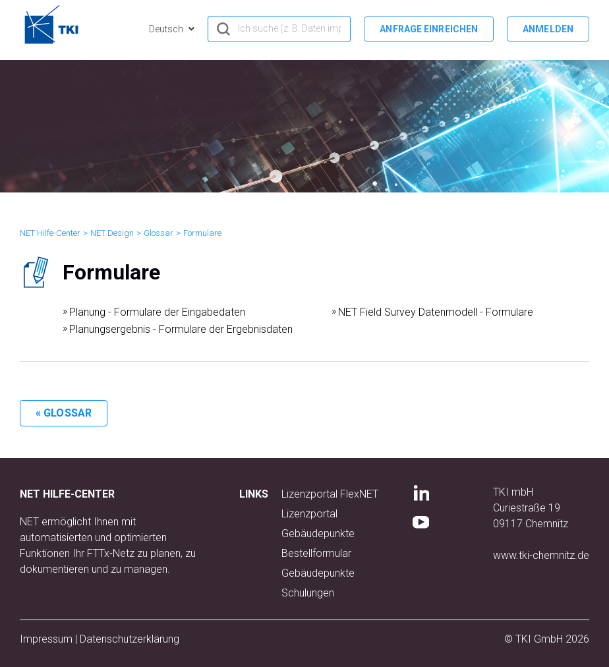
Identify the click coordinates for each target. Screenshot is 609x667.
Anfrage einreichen (429, 29)
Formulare (202, 233)
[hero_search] (279, 29)
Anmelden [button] (548, 29)
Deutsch (167, 29)
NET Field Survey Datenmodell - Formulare (435, 312)
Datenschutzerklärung (129, 639)
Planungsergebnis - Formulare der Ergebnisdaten (181, 329)
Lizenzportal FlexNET (329, 494)
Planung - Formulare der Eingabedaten (157, 312)
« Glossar (64, 413)
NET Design (112, 233)
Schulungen (307, 593)
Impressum (46, 639)
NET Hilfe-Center (50, 233)
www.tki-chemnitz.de (541, 555)
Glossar (158, 233)
